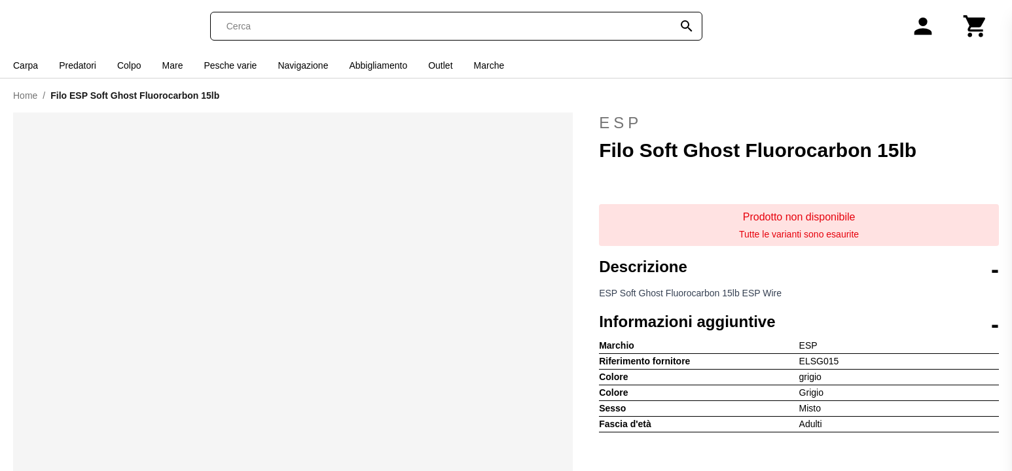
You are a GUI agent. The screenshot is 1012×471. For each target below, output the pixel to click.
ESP (799, 123)
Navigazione (303, 65)
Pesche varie (230, 65)
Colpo (129, 65)
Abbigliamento (378, 65)
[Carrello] (975, 26)
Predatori (77, 65)
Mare (172, 65)
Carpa (25, 65)
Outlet (440, 65)
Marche (489, 65)
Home (25, 95)
